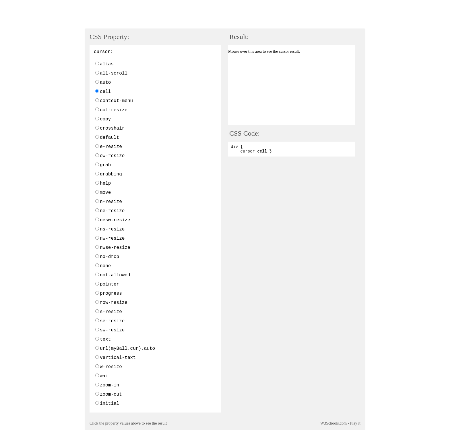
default (109, 137)
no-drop (109, 256)
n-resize (111, 201)
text (105, 339)
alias (107, 64)
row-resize (113, 302)
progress (111, 293)
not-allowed (115, 275)
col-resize (113, 110)
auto (105, 82)
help (105, 183)
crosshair (112, 128)
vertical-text (118, 357)
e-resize (111, 146)
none (105, 266)
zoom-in (109, 385)
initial (109, 403)
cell (105, 91)
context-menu (116, 100)
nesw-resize (115, 220)
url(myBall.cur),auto (127, 348)
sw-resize (112, 330)
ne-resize (112, 211)
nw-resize (112, 238)
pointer (109, 284)
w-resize (111, 367)
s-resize (111, 311)
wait (105, 376)
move (105, 192)
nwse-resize (115, 247)
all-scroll (113, 73)
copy (105, 119)
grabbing (111, 174)
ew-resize (112, 156)
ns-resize (112, 229)
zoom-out (111, 394)
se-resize (112, 321)
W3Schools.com (333, 423)
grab (105, 165)
